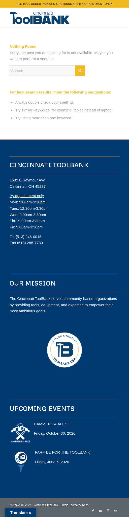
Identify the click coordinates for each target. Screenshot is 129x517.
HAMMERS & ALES (50, 424)
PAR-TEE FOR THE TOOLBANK (62, 452)
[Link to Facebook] (93, 510)
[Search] (47, 70)
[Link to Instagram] (108, 510)
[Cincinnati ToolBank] (53, 17)
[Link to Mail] (115, 510)
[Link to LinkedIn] (100, 510)
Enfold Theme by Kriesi (74, 504)
